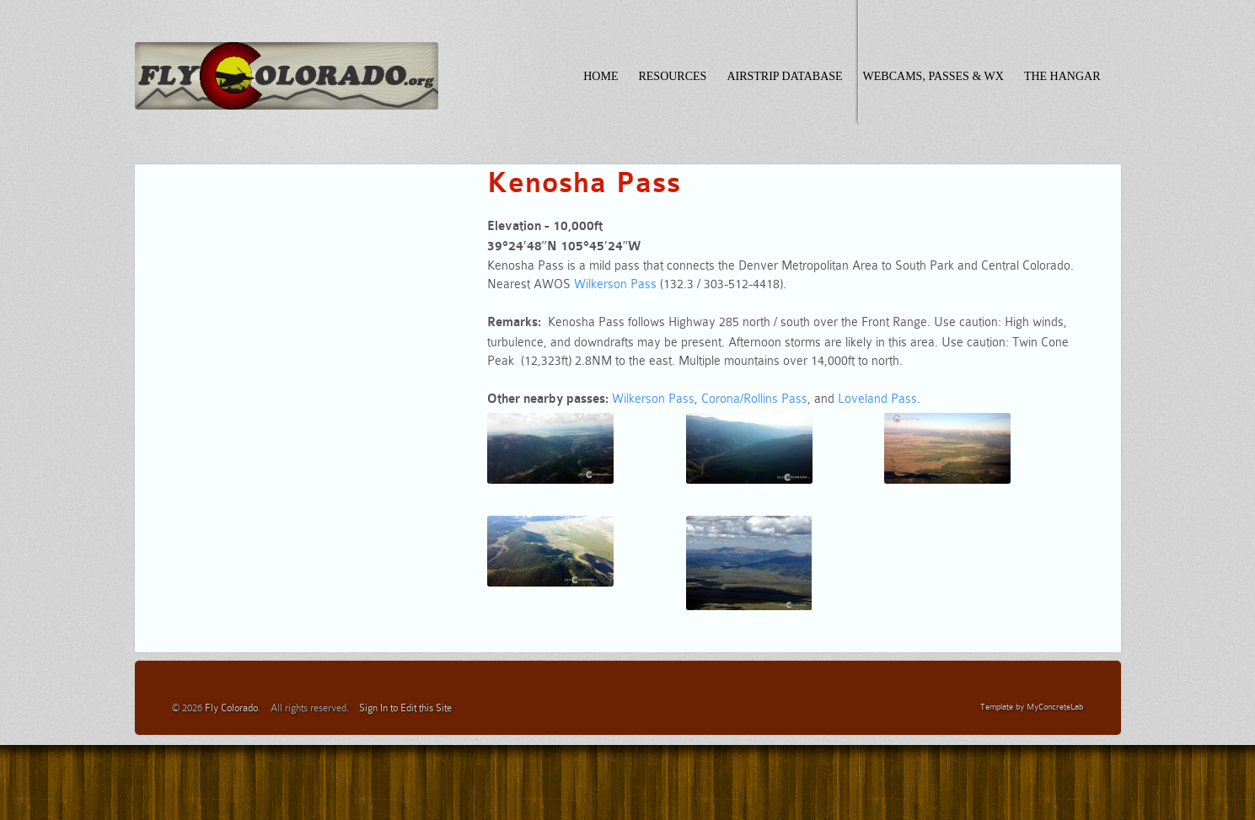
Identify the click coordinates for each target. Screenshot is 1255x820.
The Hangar (1062, 76)
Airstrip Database (784, 76)
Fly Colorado (231, 708)
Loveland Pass (877, 398)
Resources (672, 76)
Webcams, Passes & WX (933, 76)
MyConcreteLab (1055, 706)
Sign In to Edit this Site (405, 708)
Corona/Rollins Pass (754, 398)
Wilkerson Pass (615, 284)
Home (600, 76)
